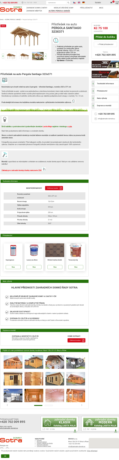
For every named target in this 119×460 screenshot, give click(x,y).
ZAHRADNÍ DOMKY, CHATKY (36, 8)
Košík (117, 2)
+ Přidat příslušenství (105, 44)
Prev (3, 56)
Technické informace (105, 84)
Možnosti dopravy (42, 442)
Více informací (92, 451)
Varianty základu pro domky (45, 443)
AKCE (101, 8)
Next (46, 56)
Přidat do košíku (105, 36)
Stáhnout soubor (52, 188)
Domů (1, 19)
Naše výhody (102, 98)
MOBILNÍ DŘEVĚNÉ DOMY (63, 8)
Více (13, 267)
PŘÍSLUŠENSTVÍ (86, 8)
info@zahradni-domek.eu (106, 119)
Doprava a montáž (104, 106)
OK (5, 456)
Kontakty (98, 2)
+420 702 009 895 (10, 3)
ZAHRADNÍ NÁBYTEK (34, 11)
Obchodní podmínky (42, 445)
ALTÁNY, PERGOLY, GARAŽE (59, 11)
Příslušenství (102, 91)
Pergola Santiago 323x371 (30, 19)
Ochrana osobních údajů (44, 446)
